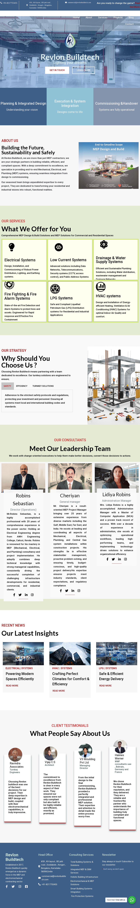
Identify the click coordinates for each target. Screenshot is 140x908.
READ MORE (12, 685)
